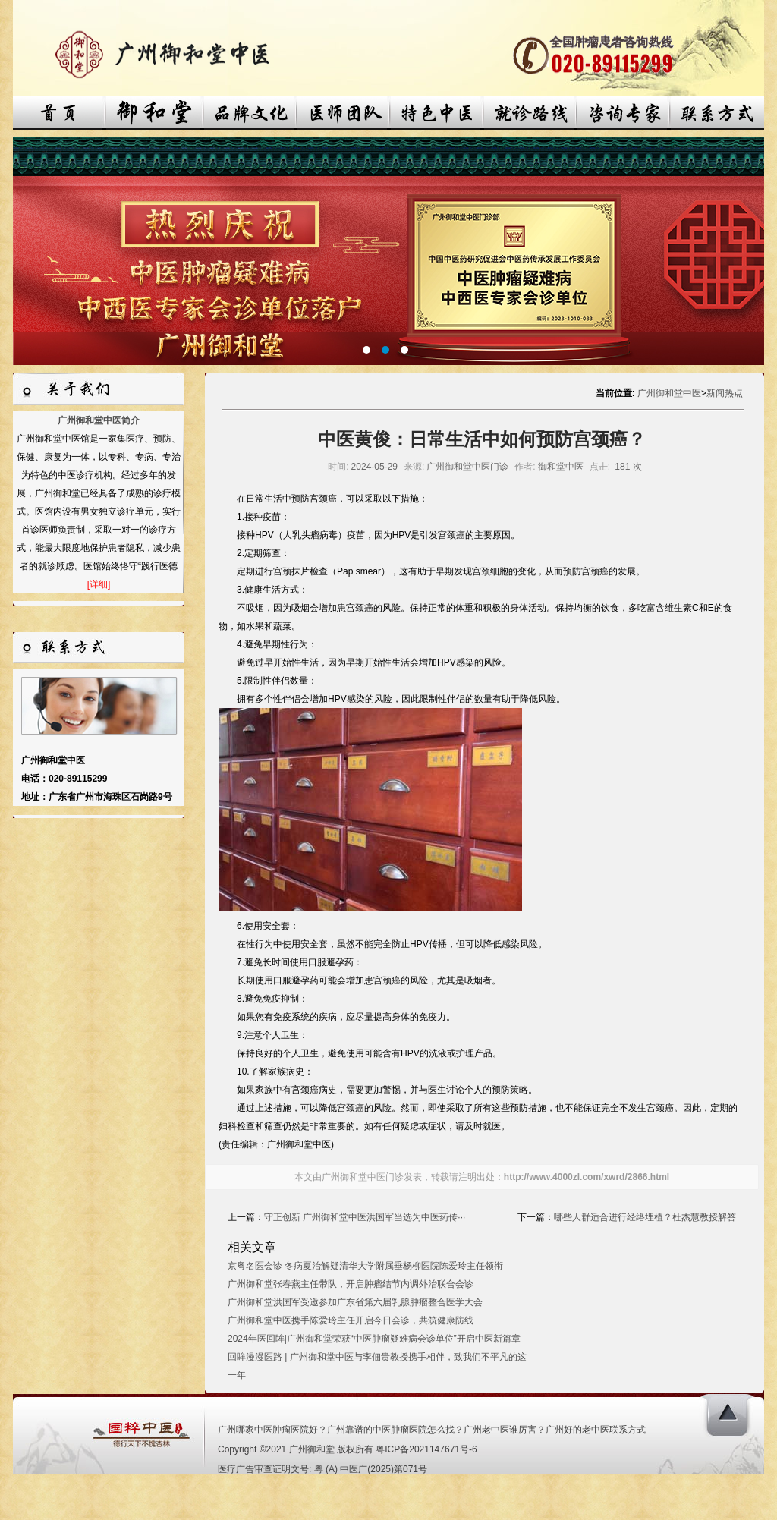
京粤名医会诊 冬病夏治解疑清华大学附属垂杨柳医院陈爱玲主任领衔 (365, 1265)
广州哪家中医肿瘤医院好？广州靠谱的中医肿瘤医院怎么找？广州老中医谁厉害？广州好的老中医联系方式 (432, 1429)
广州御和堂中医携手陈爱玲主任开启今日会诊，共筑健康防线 (350, 1320)
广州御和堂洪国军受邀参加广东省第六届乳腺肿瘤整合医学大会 (355, 1302)
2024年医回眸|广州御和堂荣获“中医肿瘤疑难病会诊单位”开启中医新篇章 (374, 1338)
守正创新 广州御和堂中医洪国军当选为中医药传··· (364, 1217)
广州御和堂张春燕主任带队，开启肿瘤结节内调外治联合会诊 (350, 1284)
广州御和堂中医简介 (99, 420)
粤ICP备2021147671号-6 (426, 1449)
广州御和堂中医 (669, 393)
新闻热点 (724, 393)
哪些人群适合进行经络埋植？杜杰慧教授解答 (645, 1217)
